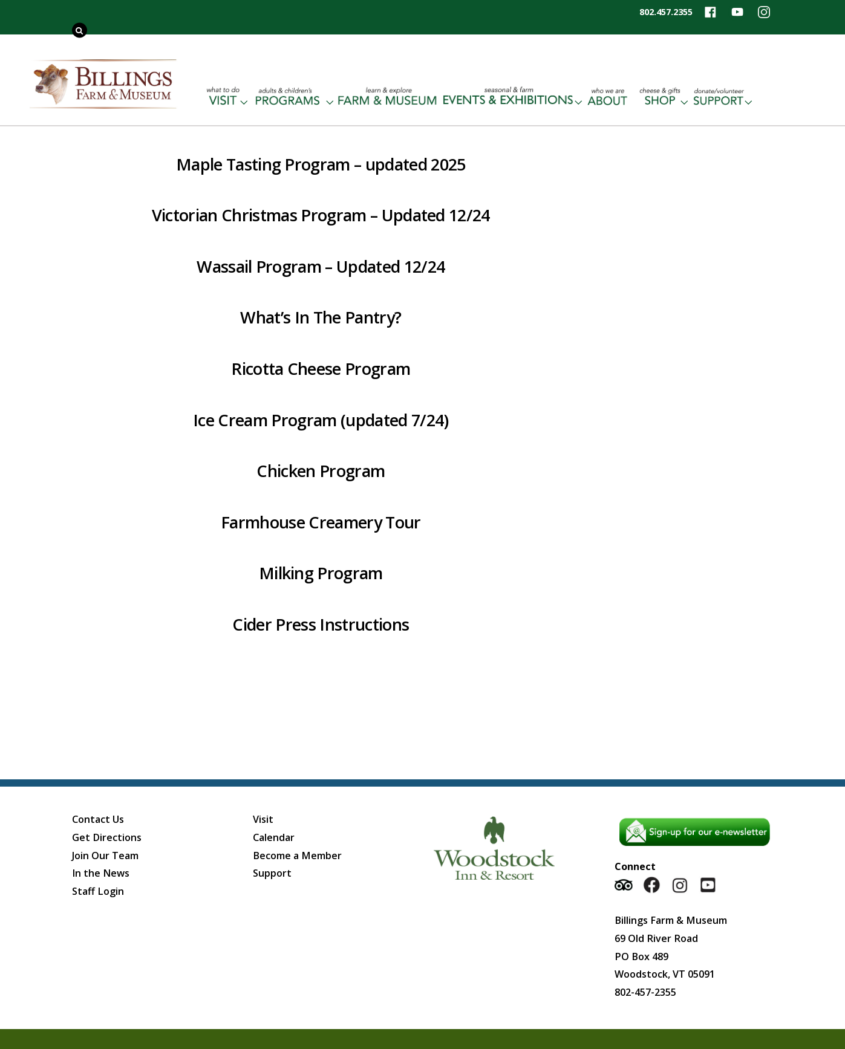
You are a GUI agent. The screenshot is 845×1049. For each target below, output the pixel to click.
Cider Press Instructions (320, 624)
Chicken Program (320, 471)
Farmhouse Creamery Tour (320, 522)
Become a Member (297, 855)
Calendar (274, 837)
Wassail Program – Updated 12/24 (321, 266)
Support (272, 873)
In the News (100, 873)
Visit (263, 819)
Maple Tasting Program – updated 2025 (321, 164)
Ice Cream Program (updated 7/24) (320, 420)
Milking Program (321, 573)
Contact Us (98, 819)
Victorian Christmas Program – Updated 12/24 (321, 215)
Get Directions (107, 837)
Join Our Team (105, 855)
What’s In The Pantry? (320, 317)
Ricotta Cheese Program (320, 368)
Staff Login (98, 891)
